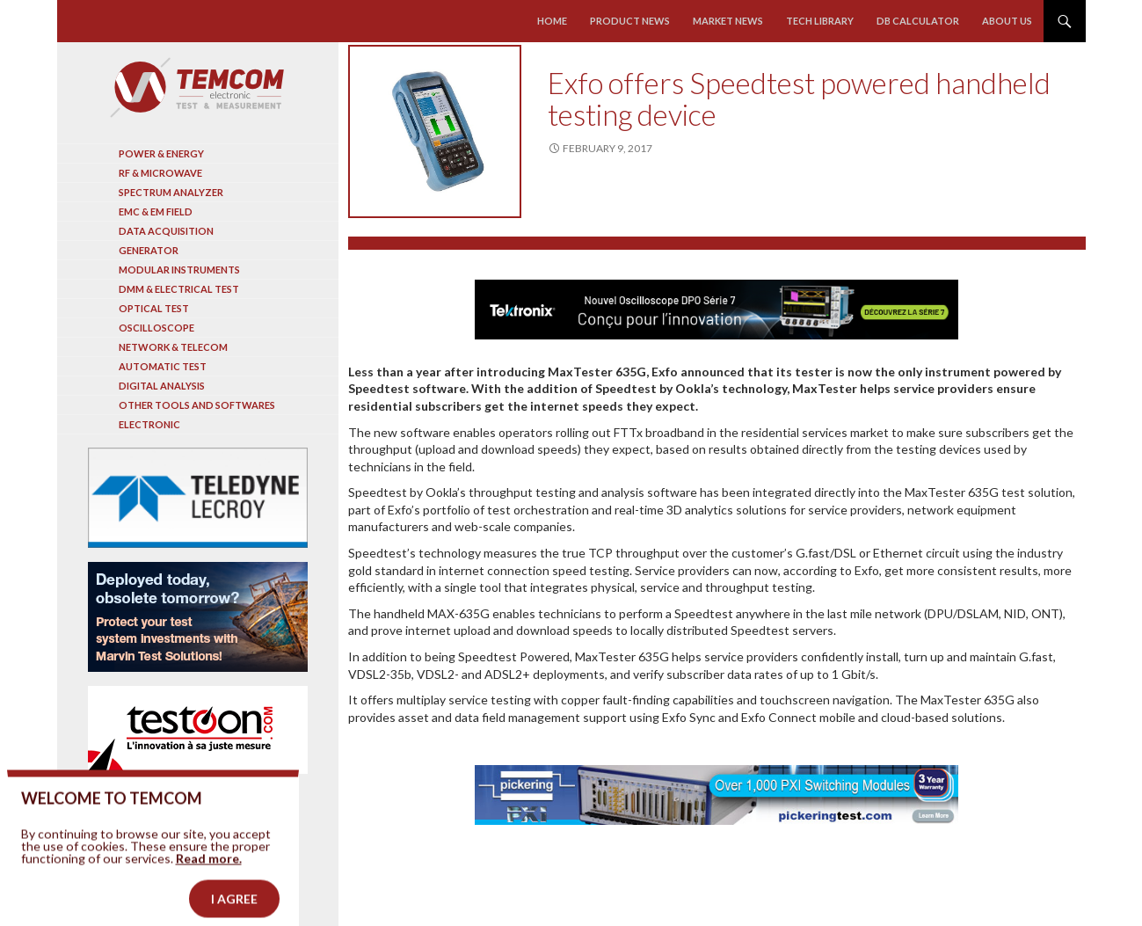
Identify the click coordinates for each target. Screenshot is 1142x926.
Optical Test (154, 308)
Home (552, 20)
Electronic (149, 424)
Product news (630, 20)
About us (1007, 20)
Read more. (209, 878)
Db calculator (918, 20)
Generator (148, 250)
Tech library (820, 20)
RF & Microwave (160, 173)
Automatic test (163, 366)
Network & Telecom (173, 347)
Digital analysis (162, 385)
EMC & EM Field (156, 211)
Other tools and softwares (197, 405)
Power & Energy (161, 153)
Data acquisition (166, 231)
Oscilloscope (156, 327)
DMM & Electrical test (179, 289)
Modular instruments (179, 269)
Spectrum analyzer (171, 192)
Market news (728, 20)
